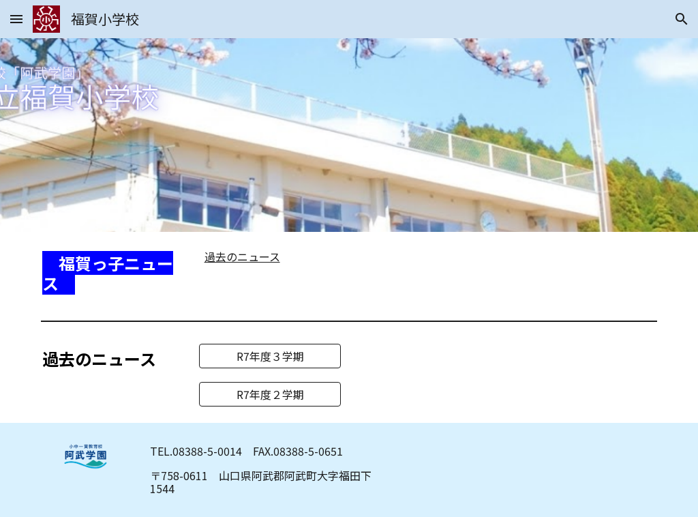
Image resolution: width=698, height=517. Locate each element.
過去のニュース (242, 256)
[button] (16, 19)
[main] (112, 273)
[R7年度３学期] (270, 356)
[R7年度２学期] (270, 394)
